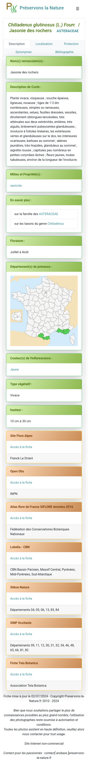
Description (17, 44)
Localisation (44, 44)
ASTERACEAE (68, 31)
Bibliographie (64, 52)
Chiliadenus (56, 224)
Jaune (14, 369)
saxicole (16, 185)
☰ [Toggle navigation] (74, 9)
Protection (71, 44)
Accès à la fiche (21, 447)
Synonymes (24, 52)
